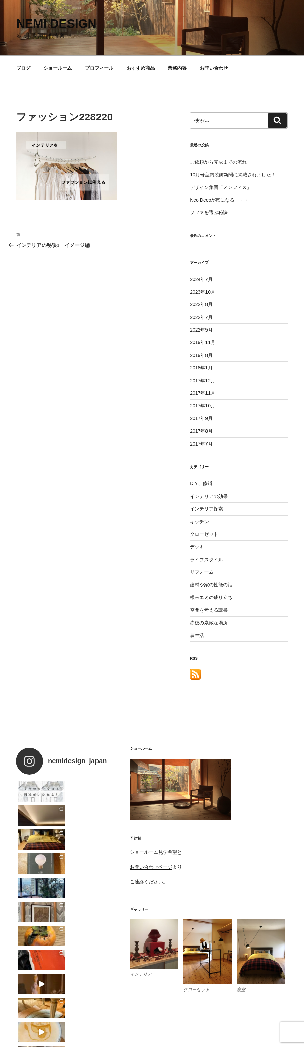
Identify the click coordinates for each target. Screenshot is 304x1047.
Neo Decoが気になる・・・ (219, 200)
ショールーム (58, 68)
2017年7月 (201, 444)
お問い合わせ (214, 68)
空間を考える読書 (209, 610)
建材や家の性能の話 (211, 584)
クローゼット (204, 534)
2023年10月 (202, 292)
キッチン (199, 521)
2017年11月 (202, 393)
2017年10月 (202, 405)
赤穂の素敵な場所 (209, 622)
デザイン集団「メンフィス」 (220, 187)
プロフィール (99, 68)
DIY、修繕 (201, 483)
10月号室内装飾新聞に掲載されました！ (233, 174)
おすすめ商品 (141, 68)
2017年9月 (201, 418)
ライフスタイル (206, 559)
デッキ (197, 546)
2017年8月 (201, 431)
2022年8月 (201, 304)
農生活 (197, 635)
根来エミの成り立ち (211, 597)
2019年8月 (201, 355)
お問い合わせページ (151, 867)
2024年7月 (201, 279)
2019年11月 (202, 342)
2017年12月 (202, 380)
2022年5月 (201, 330)
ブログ (23, 68)
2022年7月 (201, 317)
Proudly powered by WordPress (47, 1031)
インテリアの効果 (209, 496)
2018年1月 (201, 367)
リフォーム (202, 572)
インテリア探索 (206, 508)
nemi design (56, 24)
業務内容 (177, 68)
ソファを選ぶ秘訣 (209, 212)
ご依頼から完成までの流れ (218, 162)
